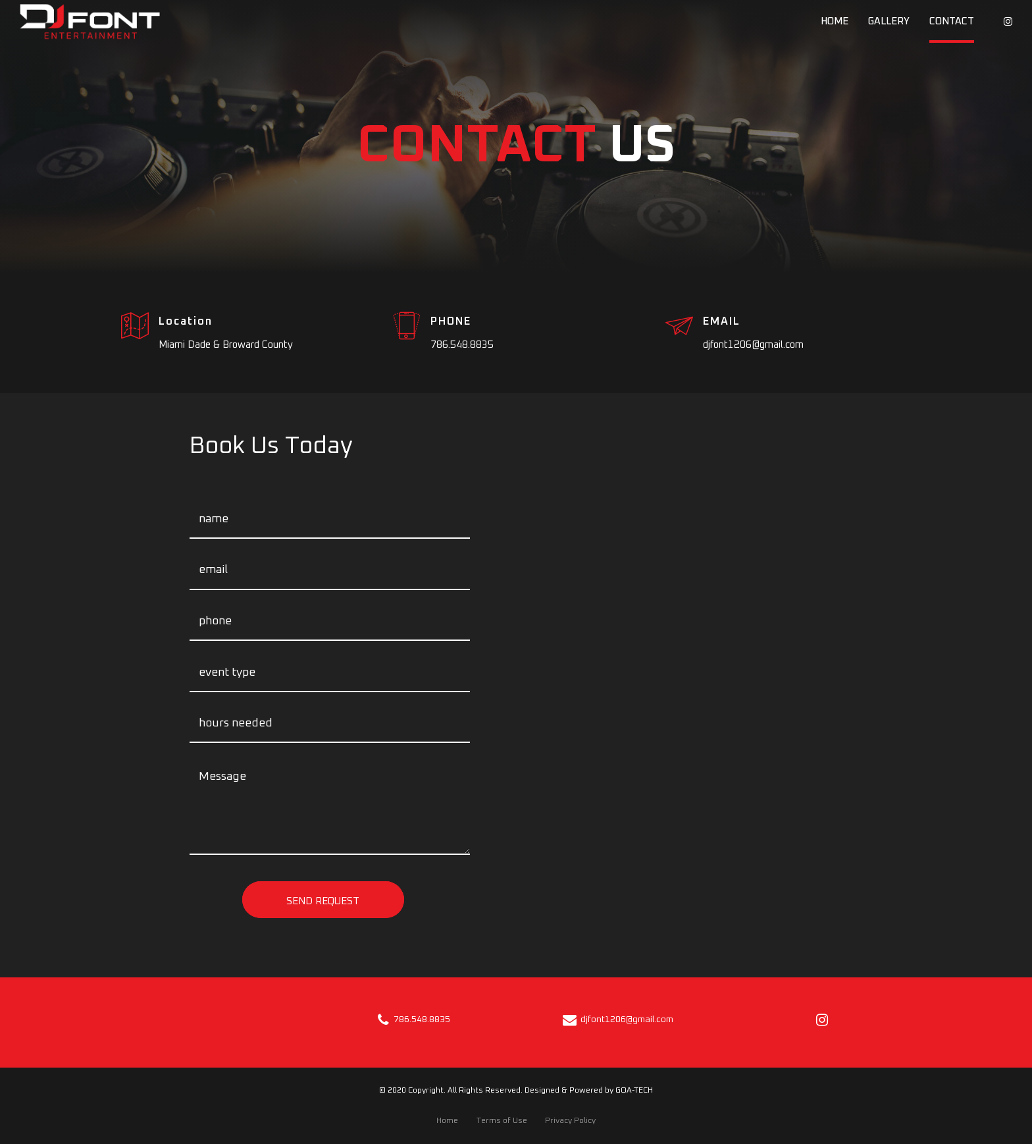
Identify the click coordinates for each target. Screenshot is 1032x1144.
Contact (951, 21)
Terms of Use (502, 1120)
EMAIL (721, 321)
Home (834, 21)
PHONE (450, 321)
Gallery (889, 21)
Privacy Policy (570, 1120)
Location (186, 321)
